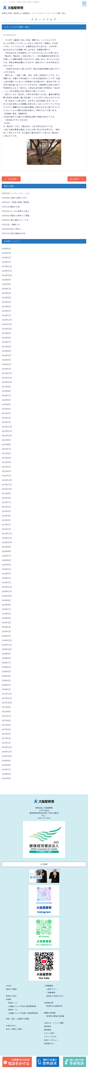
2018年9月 (6, 653)
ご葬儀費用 (48, 985)
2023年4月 (6, 409)
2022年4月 (6, 462)
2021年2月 (6, 524)
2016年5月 (6, 778)
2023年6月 (6, 400)
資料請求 (47, 1026)
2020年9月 (6, 547)
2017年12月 (7, 693)
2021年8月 (6, 498)
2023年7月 (6, 395)
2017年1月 (6, 742)
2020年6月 (6, 560)
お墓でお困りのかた (14, 197)
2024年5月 (6, 351)
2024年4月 (6, 355)
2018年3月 (6, 680)
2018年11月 (7, 644)
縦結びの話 (10, 206)
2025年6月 (6, 293)
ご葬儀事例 (50, 992)
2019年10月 (7, 596)
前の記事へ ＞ (77, 179)
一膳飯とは (11, 224)
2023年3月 (6, 413)
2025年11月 (7, 271)
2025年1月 (6, 315)
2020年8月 (6, 551)
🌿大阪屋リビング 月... (16, 220)
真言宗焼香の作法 (13, 233)
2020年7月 (6, 555)
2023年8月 (6, 391)
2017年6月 (6, 720)
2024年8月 (6, 337)
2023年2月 (6, 417)
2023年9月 (6, 386)
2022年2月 (6, 471)
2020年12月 (7, 533)
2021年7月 (6, 502)
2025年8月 (6, 284)
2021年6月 (6, 506)
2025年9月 (6, 279)
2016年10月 (7, 756)
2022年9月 (6, 440)
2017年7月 (6, 716)
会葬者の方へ (49, 1043)
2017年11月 (7, 698)
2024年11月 (7, 324)
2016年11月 (7, 751)
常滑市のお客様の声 (54, 1006)
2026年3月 (6, 253)
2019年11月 (7, 591)
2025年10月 (7, 275)
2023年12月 (7, 373)
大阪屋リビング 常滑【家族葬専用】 (22, 1006)
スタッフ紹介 (49, 1033)
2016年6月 (6, 774)
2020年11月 (7, 538)
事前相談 (47, 1030)
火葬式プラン (51, 989)
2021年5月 (6, 511)
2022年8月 (6, 444)
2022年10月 (7, 435)
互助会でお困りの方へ (55, 996)
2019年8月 (6, 604)
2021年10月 (7, 489)
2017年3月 (6, 734)
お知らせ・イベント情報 (54, 1023)
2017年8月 (6, 711)
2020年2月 (6, 578)
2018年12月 (7, 640)
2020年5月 (6, 564)
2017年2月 (6, 738)
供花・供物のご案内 (14, 1029)
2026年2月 (6, 257)
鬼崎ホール (12, 1009)
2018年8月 (6, 658)
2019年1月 (6, 636)
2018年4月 (6, 676)
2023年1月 (6, 422)
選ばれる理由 (11, 989)
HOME (8, 985)
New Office (11, 229)
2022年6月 (6, 453)
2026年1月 (6, 262)
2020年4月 (6, 569)
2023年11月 (7, 377)
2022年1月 (6, 475)
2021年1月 (6, 529)
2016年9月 (6, 760)
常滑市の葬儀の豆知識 (55, 1016)
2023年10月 (7, 382)
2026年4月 (6, 248)
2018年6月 (6, 667)
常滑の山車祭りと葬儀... (16, 215)
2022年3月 (6, 466)
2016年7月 (6, 769)
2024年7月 (6, 342)
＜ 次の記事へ (11, 179)
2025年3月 (6, 306)
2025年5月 (6, 297)
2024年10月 (7, 328)
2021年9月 (6, 493)
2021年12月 (7, 480)
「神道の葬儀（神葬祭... (16, 202)
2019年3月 (6, 627)
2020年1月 (6, 582)
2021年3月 (6, 520)
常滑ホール (12, 1003)
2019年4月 (6, 622)
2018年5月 (6, 671)
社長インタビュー (51, 1040)
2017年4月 (6, 729)
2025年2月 (6, 311)
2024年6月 (6, 346)
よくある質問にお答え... (16, 211)
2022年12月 (7, 426)
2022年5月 (6, 457)
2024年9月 (6, 333)
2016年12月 (7, 747)
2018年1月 (6, 689)
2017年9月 (6, 707)
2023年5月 (6, 404)
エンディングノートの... (16, 193)
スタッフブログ (50, 1036)
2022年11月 (7, 431)
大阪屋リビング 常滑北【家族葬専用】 (23, 1013)
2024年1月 (6, 368)
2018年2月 (6, 685)
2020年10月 (7, 542)
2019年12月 (7, 587)
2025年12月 (7, 266)
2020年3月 (6, 573)
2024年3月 (6, 360)
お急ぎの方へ (11, 1025)
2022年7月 (6, 449)
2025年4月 (6, 302)
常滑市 (8, 999)
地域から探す (11, 996)
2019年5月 (6, 618)
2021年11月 (7, 484)
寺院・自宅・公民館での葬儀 (17, 1019)
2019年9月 (6, 600)
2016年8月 (6, 765)
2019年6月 (6, 613)
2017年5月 (6, 725)
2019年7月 (6, 609)
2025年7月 (6, 288)
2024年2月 (6, 364)
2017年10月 (7, 702)
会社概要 (44, 864)
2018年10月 (7, 649)
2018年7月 (6, 662)
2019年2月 (6, 631)
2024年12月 (7, 319)
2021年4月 (6, 515)
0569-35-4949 (44, 818)
